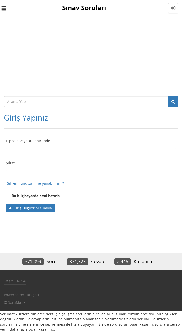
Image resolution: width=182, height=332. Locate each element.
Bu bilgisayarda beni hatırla (33, 195)
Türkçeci (32, 294)
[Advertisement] (91, 55)
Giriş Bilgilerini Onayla (33, 208)
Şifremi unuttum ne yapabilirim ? (35, 183)
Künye (21, 281)
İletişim (8, 281)
